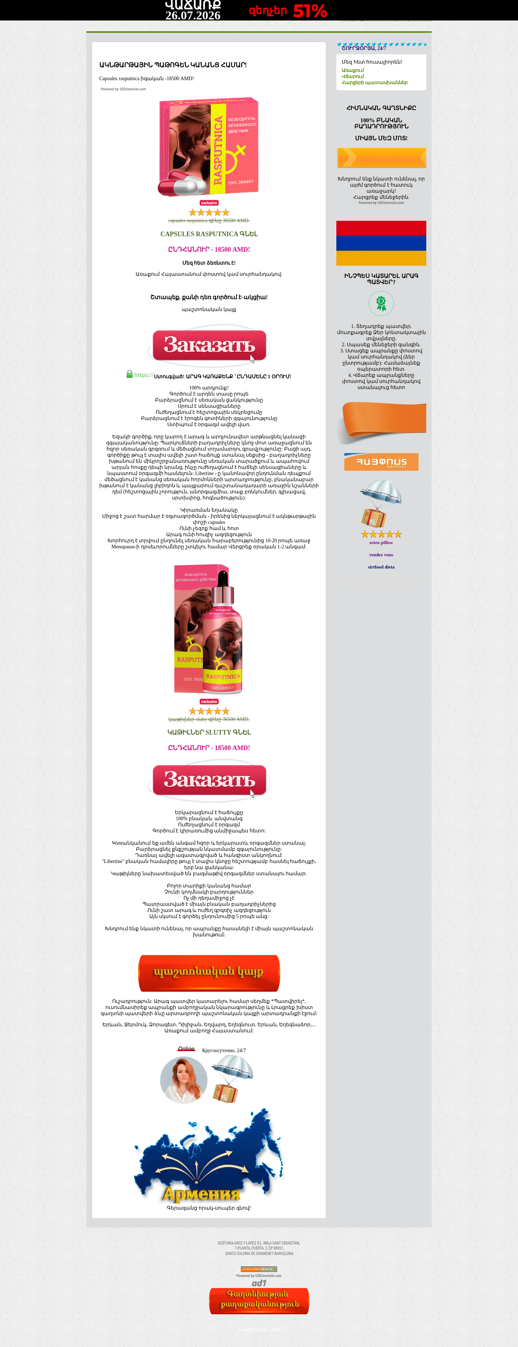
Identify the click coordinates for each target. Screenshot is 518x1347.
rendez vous (381, 554)
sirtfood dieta (381, 567)
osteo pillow (381, 542)
